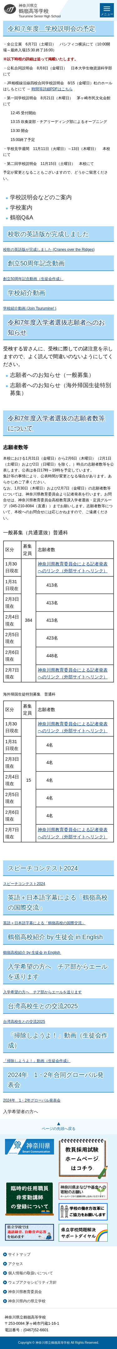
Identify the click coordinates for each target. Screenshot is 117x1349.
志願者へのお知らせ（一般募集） (52, 375)
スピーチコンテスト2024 (24, 884)
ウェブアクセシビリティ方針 (32, 1282)
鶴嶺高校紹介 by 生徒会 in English (32, 952)
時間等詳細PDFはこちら (52, 89)
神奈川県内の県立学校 (27, 1301)
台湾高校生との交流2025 (24, 1021)
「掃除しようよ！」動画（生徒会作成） (37, 1061)
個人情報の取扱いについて (30, 1273)
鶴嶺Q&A (21, 217)
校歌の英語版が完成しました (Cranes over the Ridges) (49, 249)
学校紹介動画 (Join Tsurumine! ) (29, 308)
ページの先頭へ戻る (59, 1129)
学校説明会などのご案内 (41, 197)
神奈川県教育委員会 (25, 1292)
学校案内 (21, 207)
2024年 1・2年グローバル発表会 (32, 1100)
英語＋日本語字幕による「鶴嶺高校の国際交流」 (44, 923)
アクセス (15, 1264)
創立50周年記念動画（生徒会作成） (33, 279)
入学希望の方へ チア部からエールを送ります (42, 992)
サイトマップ (19, 1254)
